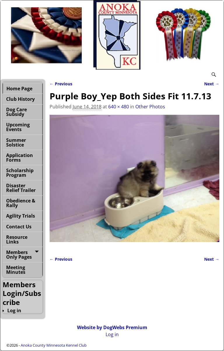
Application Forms (19, 157)
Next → (211, 84)
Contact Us (19, 226)
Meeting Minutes (15, 269)
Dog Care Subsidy (16, 111)
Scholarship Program (20, 172)
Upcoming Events (18, 127)
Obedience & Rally (20, 203)
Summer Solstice (16, 142)
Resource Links (16, 239)
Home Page (19, 88)
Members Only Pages (19, 254)
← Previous (61, 84)
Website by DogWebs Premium (112, 327)
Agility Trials (20, 216)
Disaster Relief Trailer (21, 187)
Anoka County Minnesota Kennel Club (54, 345)
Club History (20, 99)
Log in (14, 310)
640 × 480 (118, 106)
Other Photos (150, 106)
